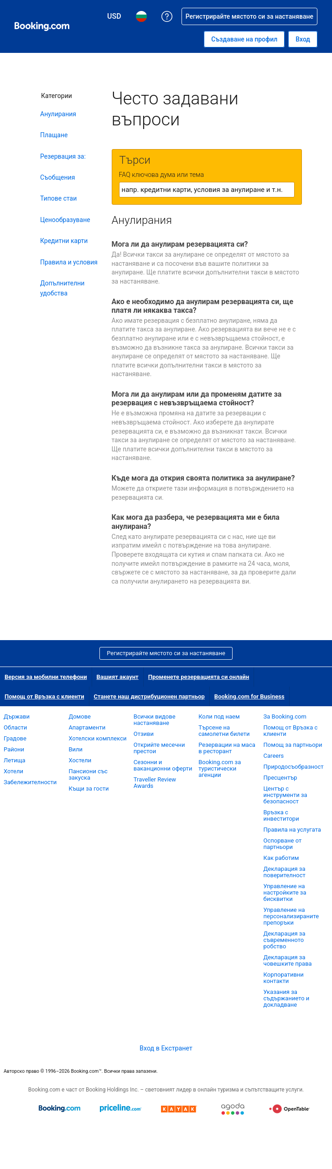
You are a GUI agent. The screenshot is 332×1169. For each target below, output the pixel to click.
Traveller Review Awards (155, 782)
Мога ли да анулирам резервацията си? (180, 244)
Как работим (281, 857)
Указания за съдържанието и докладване (287, 998)
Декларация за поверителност (285, 872)
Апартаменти (86, 727)
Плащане (53, 135)
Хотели (13, 771)
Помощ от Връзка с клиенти (44, 696)
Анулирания (58, 114)
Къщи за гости (88, 788)
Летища (15, 760)
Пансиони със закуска (87, 774)
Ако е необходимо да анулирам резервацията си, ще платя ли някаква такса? (203, 306)
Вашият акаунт (118, 676)
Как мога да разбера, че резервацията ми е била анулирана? (196, 521)
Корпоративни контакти (284, 977)
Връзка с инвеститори (281, 815)
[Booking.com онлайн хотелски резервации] (42, 26)
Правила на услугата (292, 829)
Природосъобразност (294, 766)
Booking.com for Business (249, 696)
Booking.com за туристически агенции (219, 768)
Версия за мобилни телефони (46, 676)
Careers (274, 755)
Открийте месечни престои (159, 748)
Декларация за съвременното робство (285, 940)
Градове (15, 738)
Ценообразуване (65, 219)
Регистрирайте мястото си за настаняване (166, 653)
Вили (75, 749)
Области (15, 727)
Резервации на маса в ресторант (226, 748)
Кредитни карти (64, 240)
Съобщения (57, 177)
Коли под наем (218, 716)
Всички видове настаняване (155, 719)
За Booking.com (285, 716)
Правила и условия (69, 262)
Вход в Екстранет (166, 1048)
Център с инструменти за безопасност (285, 795)
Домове (79, 716)
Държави (17, 716)
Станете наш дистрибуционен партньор (149, 696)
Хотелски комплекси (97, 738)
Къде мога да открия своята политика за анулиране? (203, 478)
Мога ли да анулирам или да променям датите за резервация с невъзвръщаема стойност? (197, 398)
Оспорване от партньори (283, 843)
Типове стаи (58, 198)
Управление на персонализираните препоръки (291, 916)
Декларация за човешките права (288, 960)
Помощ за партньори (293, 744)
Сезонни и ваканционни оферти (163, 765)
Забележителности (30, 782)
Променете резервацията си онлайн (198, 676)
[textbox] (207, 189)
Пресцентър (280, 777)
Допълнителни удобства (62, 288)
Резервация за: (63, 156)
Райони (14, 749)
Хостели (79, 760)
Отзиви (144, 733)
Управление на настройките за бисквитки (285, 892)
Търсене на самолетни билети (223, 730)
